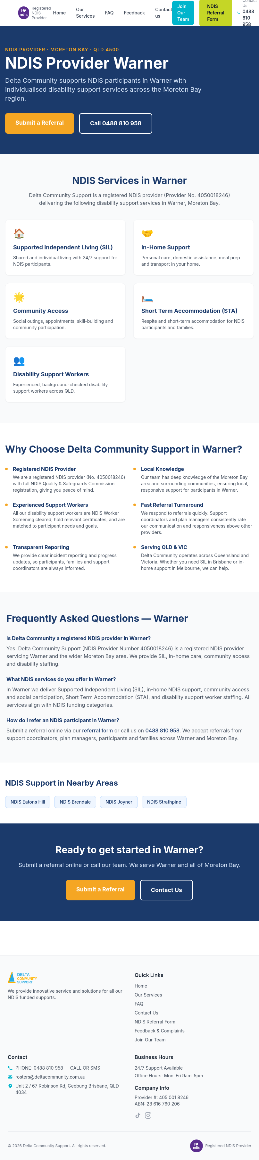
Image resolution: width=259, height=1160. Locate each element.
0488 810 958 (162, 730)
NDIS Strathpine (164, 802)
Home (59, 12)
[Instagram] (148, 1115)
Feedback (134, 12)
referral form (97, 730)
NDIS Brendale (75, 802)
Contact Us (166, 890)
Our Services (85, 13)
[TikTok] (138, 1115)
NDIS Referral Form (155, 1021)
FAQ (109, 12)
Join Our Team (183, 13)
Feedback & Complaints (160, 1030)
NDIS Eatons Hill (28, 802)
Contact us (163, 13)
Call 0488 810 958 (115, 123)
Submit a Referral (39, 122)
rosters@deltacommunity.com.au (50, 1077)
